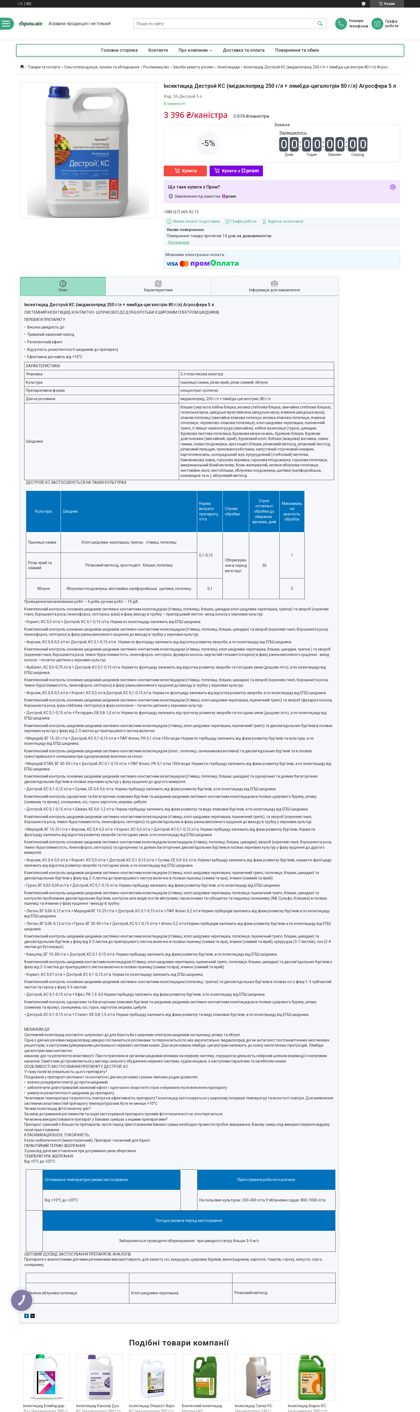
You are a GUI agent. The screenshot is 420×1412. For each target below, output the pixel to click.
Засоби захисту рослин (193, 67)
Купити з (240, 170)
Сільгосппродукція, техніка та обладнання (101, 67)
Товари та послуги (44, 67)
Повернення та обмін (297, 50)
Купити (189, 170)
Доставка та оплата (244, 50)
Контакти (158, 50)
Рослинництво (156, 67)
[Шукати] (320, 24)
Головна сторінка (119, 50)
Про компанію (193, 50)
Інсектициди (229, 67)
